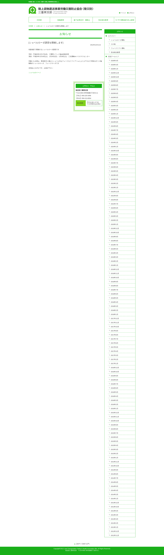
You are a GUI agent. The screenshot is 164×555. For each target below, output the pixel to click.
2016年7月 (114, 384)
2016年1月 (114, 408)
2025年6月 (114, 93)
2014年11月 (115, 462)
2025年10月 (115, 77)
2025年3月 (114, 106)
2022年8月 (114, 200)
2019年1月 (114, 265)
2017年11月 (115, 322)
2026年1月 (114, 69)
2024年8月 (114, 126)
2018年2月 (114, 310)
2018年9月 (114, 282)
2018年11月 (115, 273)
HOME (39, 20)
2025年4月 (114, 101)
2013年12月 (115, 503)
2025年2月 (114, 110)
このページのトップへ (82, 544)
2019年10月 (115, 232)
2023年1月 (114, 187)
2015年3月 (114, 449)
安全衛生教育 (103, 20)
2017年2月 (114, 359)
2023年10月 (115, 151)
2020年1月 (114, 224)
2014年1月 (114, 498)
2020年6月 (114, 208)
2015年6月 (114, 437)
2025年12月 (115, 73)
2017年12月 (115, 318)
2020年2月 (114, 220)
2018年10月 (115, 277)
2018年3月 (114, 306)
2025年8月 (114, 85)
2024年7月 (114, 130)
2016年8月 (114, 380)
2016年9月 (114, 376)
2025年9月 (114, 81)
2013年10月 (115, 507)
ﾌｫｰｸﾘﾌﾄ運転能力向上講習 (124, 20)
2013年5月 (114, 511)
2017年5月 (114, 347)
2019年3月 (114, 257)
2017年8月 (114, 335)
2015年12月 (115, 413)
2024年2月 (114, 142)
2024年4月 (114, 134)
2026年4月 (114, 61)
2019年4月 (114, 253)
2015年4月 (114, 445)
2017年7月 (114, 339)
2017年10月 (115, 327)
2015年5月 (114, 441)
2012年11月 (115, 535)
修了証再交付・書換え (82, 20)
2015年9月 (114, 425)
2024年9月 (114, 122)
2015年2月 (114, 453)
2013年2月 (114, 523)
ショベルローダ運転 (118, 40)
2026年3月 (114, 65)
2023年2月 (114, 183)
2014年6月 (114, 482)
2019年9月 (114, 237)
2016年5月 (114, 392)
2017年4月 (114, 351)
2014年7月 (114, 478)
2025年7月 (114, 89)
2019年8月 (114, 241)
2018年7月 (114, 290)
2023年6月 (114, 167)
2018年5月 (114, 298)
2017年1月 (114, 363)
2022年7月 (114, 204)
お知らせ (39, 26)
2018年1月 (114, 314)
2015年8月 (114, 429)
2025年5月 (114, 97)
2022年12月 (115, 191)
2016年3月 (114, 400)
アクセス (123, 13)
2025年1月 (114, 114)
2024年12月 (115, 118)
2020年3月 (114, 216)
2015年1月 (114, 458)
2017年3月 (114, 355)
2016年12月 (115, 367)
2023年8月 (114, 159)
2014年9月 (114, 470)
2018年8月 (114, 286)
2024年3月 (114, 138)
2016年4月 (114, 396)
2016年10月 (115, 372)
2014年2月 (114, 494)
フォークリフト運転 (118, 48)
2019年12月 (115, 228)
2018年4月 (114, 302)
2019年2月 (114, 261)
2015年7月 (114, 433)
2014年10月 (115, 466)
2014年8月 (114, 474)
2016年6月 (114, 388)
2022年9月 (114, 196)
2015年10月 (115, 421)
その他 (113, 44)
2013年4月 (114, 515)
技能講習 (60, 20)
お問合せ (131, 13)
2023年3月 (114, 179)
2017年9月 (114, 331)
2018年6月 (114, 294)
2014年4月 (114, 490)
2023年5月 (114, 171)
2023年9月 (114, 155)
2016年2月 (114, 404)
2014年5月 (114, 486)
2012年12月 (115, 531)
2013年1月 (114, 527)
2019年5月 (114, 249)
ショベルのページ (35, 72)
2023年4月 (114, 175)
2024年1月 (114, 146)
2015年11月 (115, 417)
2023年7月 (114, 163)
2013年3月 (114, 519)
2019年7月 (114, 245)
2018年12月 (115, 269)
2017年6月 (114, 343)
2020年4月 (114, 212)
